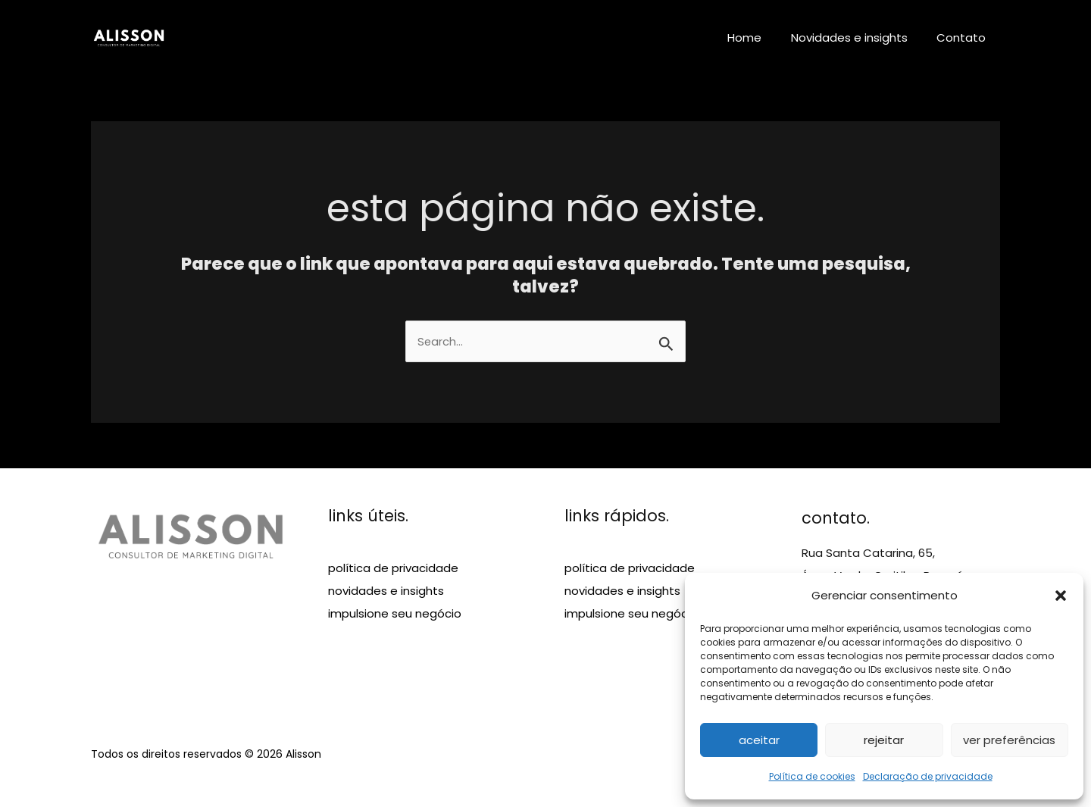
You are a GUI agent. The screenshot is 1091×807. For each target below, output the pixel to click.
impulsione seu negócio (394, 614)
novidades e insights (386, 591)
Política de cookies (812, 776)
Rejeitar (884, 740)
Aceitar (759, 740)
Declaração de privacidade (928, 776)
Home (760, 37)
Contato (964, 37)
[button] (1060, 595)
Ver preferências (1009, 740)
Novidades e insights (858, 37)
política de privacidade (393, 569)
